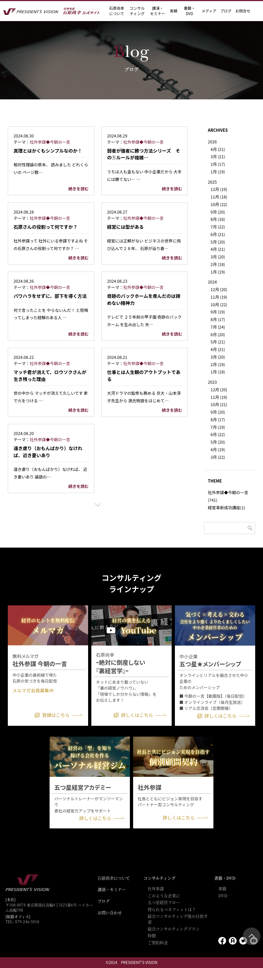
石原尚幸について (114, 878)
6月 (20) (217, 334)
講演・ (157, 10)
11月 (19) (218, 297)
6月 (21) (217, 234)
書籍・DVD (189, 10)
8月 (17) (217, 319)
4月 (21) (217, 149)
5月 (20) (217, 242)
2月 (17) (217, 164)
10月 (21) (218, 404)
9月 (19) (217, 312)
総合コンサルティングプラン (174, 929)
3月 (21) (217, 156)
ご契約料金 (158, 942)
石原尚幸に (116, 10)
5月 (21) (217, 342)
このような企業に (164, 895)
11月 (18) (218, 197)
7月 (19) (217, 427)
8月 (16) (217, 219)
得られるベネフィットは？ (172, 909)
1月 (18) (217, 372)
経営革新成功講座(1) (226, 507)
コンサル (137, 10)
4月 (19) (217, 449)
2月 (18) (217, 264)
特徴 (152, 935)
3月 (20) (217, 256)
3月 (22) (217, 457)
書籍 (222, 888)
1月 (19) (217, 171)
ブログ (225, 11)
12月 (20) (218, 289)
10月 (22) (218, 204)
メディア (209, 11)
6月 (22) (217, 434)
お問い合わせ (110, 912)
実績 (173, 11)
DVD (222, 895)
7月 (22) (217, 227)
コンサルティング (159, 878)
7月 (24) (217, 327)
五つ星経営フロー (164, 902)
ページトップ (251, 936)
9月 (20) (217, 212)
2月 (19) (217, 364)
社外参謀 (156, 888)
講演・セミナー (112, 889)
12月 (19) (218, 189)
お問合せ (242, 11)
